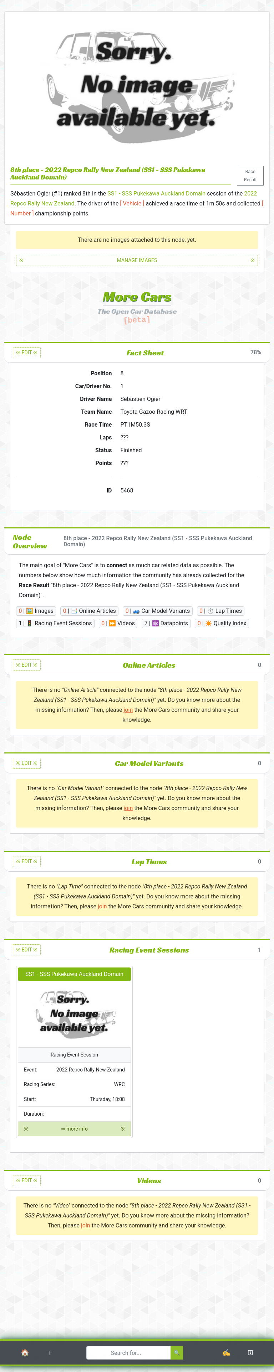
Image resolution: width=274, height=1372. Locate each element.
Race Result (250, 175)
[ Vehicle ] (132, 203)
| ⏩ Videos (118, 623)
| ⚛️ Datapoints (166, 623)
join (128, 709)
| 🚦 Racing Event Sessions (55, 623)
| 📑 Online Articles (89, 610)
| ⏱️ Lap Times (220, 610)
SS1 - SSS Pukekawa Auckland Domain (156, 193)
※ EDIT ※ (26, 352)
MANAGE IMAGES (137, 260)
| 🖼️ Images (36, 610)
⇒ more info (74, 1129)
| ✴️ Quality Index (222, 623)
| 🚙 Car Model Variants (158, 610)
